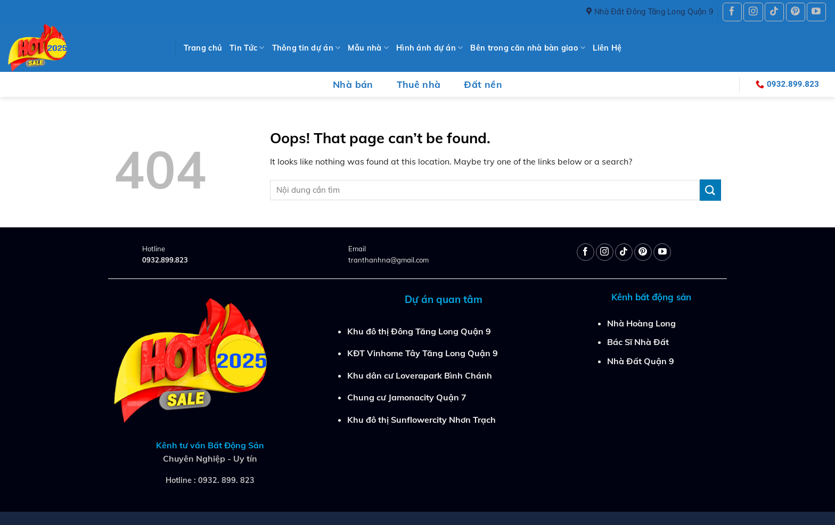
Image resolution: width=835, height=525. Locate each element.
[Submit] (710, 189)
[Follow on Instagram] (753, 12)
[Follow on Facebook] (732, 12)
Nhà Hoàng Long (641, 323)
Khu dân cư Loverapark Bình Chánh (419, 375)
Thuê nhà (419, 84)
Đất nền (483, 84)
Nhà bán (353, 84)
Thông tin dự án (306, 48)
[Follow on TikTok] (774, 12)
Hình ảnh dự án (429, 48)
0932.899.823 (165, 260)
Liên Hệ (607, 48)
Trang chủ (203, 48)
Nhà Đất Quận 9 (640, 361)
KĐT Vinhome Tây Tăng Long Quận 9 (422, 353)
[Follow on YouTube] (816, 12)
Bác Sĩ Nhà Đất (638, 342)
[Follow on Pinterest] (795, 12)
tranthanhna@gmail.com (388, 260)
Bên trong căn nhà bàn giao (527, 48)
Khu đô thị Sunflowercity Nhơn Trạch (421, 419)
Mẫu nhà (368, 48)
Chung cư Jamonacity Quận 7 (406, 397)
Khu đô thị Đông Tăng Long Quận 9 (419, 331)
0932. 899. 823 (226, 480)
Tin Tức (247, 48)
